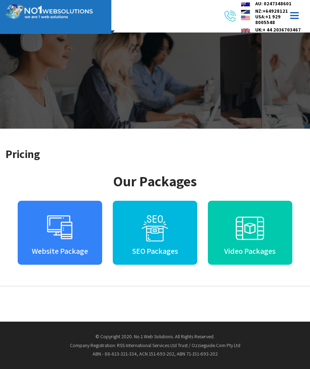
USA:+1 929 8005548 (268, 19)
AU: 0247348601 (273, 3)
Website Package (60, 251)
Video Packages (250, 251)
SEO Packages (155, 251)
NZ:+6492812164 (274, 11)
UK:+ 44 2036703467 (278, 30)
